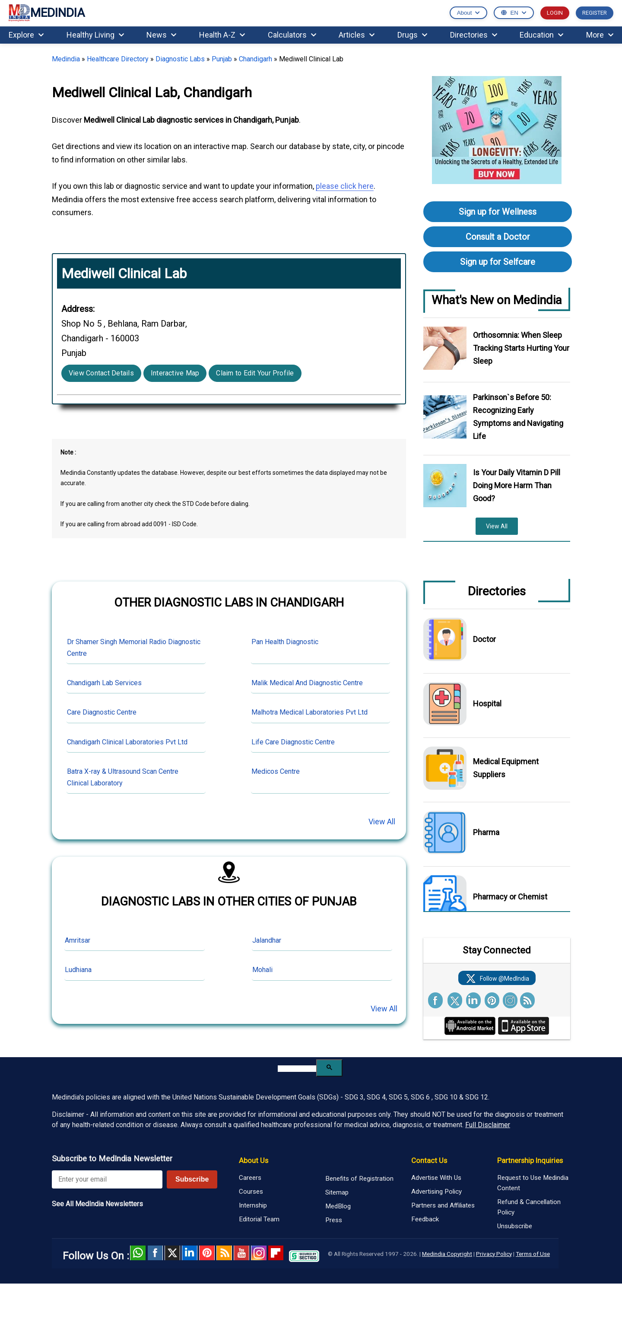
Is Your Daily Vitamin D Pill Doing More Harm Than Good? (516, 485)
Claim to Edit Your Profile (255, 373)
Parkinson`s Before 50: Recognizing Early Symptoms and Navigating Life (518, 417)
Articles (356, 34)
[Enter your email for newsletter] (107, 1179)
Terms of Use (533, 1253)
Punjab (222, 59)
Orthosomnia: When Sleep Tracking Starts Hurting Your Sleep (521, 347)
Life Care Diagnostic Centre (293, 742)
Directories (473, 34)
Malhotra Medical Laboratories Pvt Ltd (309, 712)
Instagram (259, 1253)
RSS (224, 1253)
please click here (345, 186)
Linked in (189, 1253)
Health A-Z (222, 34)
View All (381, 821)
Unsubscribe (514, 1226)
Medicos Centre (275, 771)
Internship (253, 1205)
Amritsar (77, 940)
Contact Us (429, 1160)
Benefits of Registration (359, 1178)
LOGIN (555, 13)
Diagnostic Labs (180, 59)
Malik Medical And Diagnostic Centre (307, 683)
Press (333, 1220)
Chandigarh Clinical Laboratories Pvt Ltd (127, 742)
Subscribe (192, 1179)
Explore (26, 34)
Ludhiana (78, 970)
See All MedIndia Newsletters (97, 1204)
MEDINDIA (47, 13)
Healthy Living (95, 34)
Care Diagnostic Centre (101, 712)
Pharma (486, 832)
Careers (250, 1178)
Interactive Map (175, 373)
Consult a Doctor (498, 237)
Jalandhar (266, 940)
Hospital (487, 703)
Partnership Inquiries (530, 1160)
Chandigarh (255, 59)
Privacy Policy (494, 1253)
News (161, 34)
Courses (251, 1191)
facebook (155, 1253)
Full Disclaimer (487, 1125)
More (599, 34)
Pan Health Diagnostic (284, 642)
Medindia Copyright (447, 1253)
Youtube (241, 1253)
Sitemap (337, 1192)
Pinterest (207, 1253)
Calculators (292, 34)
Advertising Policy (436, 1191)
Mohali (262, 970)
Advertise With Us (436, 1178)
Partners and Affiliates (443, 1205)
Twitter (172, 1253)
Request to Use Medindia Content (532, 1183)
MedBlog (338, 1206)
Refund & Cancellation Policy (529, 1207)
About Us (253, 1160)
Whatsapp (138, 1253)
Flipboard (276, 1253)
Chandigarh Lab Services (104, 683)
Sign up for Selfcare (497, 262)
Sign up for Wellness (497, 212)
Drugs (412, 34)
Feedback (425, 1219)
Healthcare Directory (118, 59)
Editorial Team (259, 1219)
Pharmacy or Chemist (510, 896)
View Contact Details (101, 373)
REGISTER (594, 13)
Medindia (66, 59)
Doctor (484, 639)
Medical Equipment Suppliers (506, 768)
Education (541, 34)
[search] (297, 1068)
